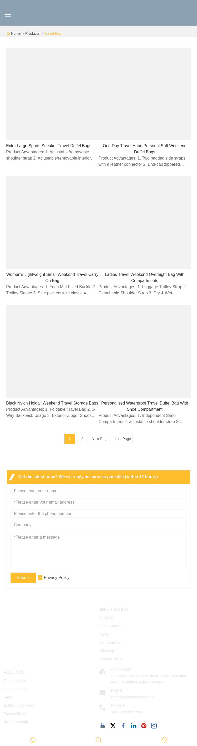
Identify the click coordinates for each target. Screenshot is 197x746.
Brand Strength (16, 722)
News (104, 634)
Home (16, 33)
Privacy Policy (57, 577)
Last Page (123, 439)
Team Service (111, 626)
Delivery (106, 618)
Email (117, 691)
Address (121, 670)
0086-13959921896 (126, 712)
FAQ (7, 697)
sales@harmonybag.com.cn (133, 697)
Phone (118, 706)
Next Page (100, 439)
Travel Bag (52, 33)
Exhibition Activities (19, 705)
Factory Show (15, 714)
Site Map (107, 651)
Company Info (15, 681)
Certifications (110, 642)
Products (32, 33)
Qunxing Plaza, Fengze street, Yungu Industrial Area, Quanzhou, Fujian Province (148, 679)
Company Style (16, 689)
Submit (23, 577)
